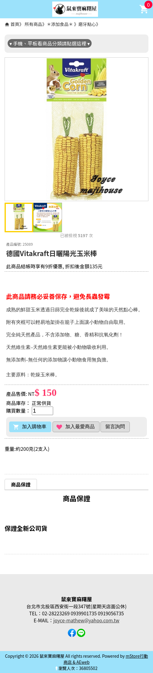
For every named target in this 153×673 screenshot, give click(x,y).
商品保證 (21, 484)
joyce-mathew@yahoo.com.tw (86, 620)
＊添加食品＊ (60, 24)
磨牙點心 (87, 24)
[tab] (21, 484)
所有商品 (33, 24)
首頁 (14, 24)
